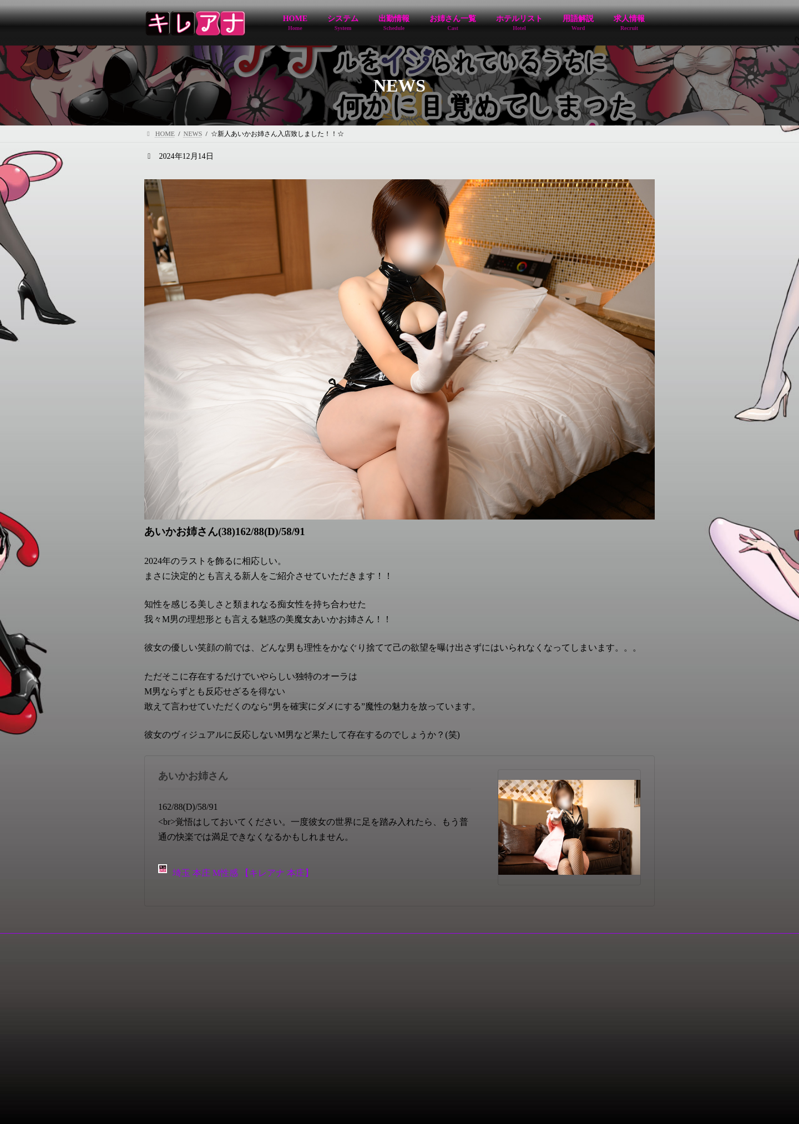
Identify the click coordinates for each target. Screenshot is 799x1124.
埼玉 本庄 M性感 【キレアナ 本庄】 (235, 871)
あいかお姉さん (193, 776)
